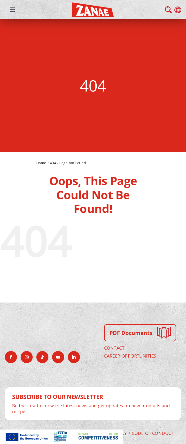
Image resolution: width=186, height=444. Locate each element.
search (168, 9)
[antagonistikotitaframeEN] (61, 432)
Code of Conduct (153, 433)
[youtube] (58, 357)
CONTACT (114, 348)
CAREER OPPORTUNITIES (130, 356)
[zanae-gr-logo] (93, 5)
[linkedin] (74, 357)
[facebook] (11, 357)
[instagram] (27, 357)
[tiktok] (42, 357)
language (177, 10)
